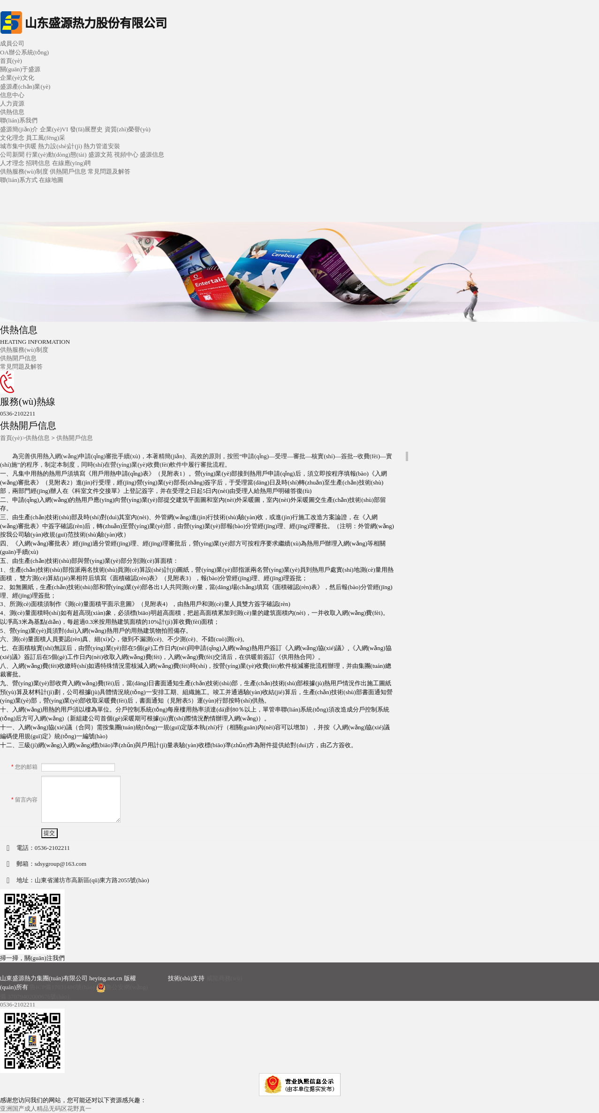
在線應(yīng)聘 (71, 163)
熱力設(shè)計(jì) (60, 146)
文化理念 (12, 137)
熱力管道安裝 (101, 146)
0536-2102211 (17, 1004)
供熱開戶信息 (68, 171)
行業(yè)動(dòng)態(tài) (56, 154)
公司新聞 (12, 154)
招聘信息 (38, 163)
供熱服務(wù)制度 (24, 171)
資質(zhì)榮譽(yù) (128, 129)
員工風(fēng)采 (45, 137)
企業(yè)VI (54, 129)
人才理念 (12, 163)
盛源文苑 (100, 154)
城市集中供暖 (18, 146)
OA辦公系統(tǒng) (24, 52)
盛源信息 (152, 154)
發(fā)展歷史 (86, 129)
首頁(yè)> (12, 437)
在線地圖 (51, 179)
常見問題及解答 (109, 171)
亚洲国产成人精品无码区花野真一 (45, 1108)
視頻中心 (126, 154)
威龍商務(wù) (224, 978)
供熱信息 (37, 437)
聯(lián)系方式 (19, 179)
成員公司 (12, 43)
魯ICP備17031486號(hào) (62, 987)
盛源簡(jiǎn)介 (19, 129)
